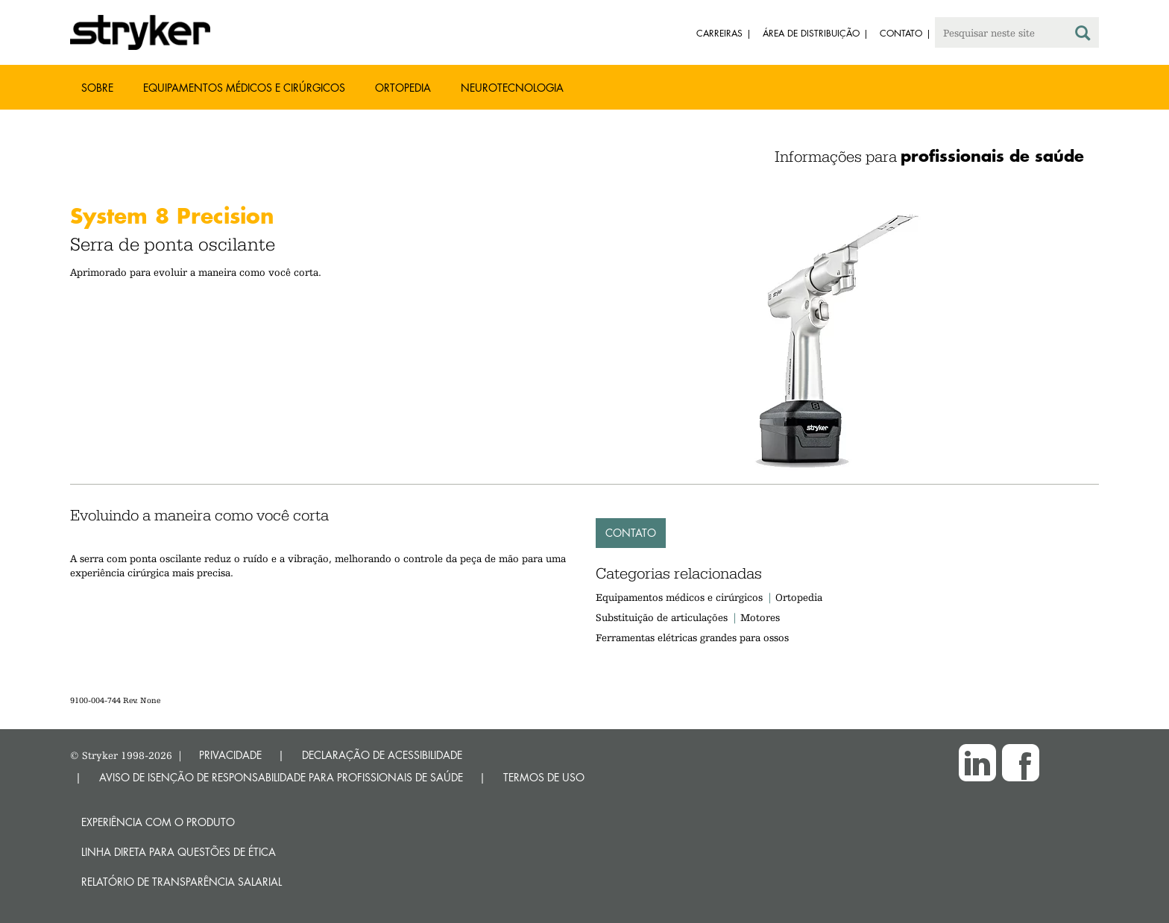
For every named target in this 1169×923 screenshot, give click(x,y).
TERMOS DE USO (543, 777)
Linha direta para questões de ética (178, 852)
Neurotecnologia (512, 88)
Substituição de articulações (662, 617)
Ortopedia (403, 88)
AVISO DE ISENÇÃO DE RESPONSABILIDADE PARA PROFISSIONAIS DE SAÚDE (281, 777)
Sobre (97, 88)
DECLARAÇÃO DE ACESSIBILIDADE (382, 755)
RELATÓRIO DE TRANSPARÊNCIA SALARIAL (181, 882)
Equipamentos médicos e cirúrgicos (244, 88)
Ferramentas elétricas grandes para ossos (692, 637)
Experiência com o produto (158, 822)
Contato (630, 533)
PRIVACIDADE (230, 755)
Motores (760, 617)
